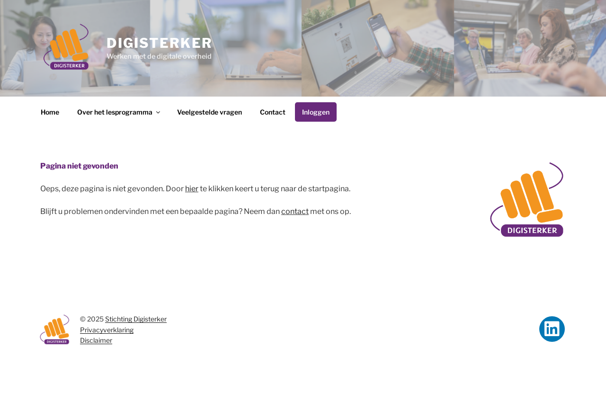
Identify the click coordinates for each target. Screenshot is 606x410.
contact (295, 211)
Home (50, 112)
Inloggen (316, 112)
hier (191, 188)
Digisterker (160, 43)
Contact (272, 112)
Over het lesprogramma (119, 112)
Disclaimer (96, 340)
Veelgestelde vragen (209, 112)
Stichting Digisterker (136, 319)
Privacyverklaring (107, 330)
